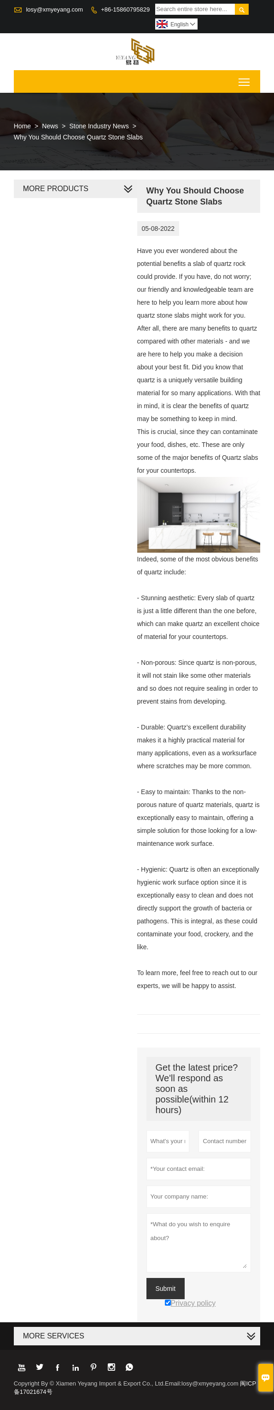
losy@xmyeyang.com (54, 9)
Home (22, 126)
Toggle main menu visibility (245, 79)
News (50, 126)
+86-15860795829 (125, 9)
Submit (166, 1288)
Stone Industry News (99, 126)
